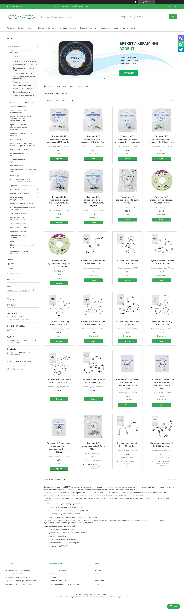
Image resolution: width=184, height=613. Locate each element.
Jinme (97, 574)
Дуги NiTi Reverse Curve (22, 73)
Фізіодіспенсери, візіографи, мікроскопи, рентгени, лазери (22, 144)
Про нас (41, 28)
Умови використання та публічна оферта (118, 28)
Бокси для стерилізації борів (21, 203)
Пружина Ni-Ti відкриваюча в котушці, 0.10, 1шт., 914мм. (59, 263)
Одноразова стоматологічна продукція (22, 51)
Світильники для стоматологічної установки (21, 218)
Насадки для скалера (18, 189)
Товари (51, 86)
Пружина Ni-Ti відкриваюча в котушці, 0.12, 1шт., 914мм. (161, 200)
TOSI (96, 577)
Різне (12, 241)
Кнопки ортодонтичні (22, 85)
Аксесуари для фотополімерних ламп (23, 170)
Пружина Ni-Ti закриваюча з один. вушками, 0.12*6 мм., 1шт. (93, 139)
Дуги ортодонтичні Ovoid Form (25, 64)
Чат (173, 606)
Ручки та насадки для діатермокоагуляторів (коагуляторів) (19, 126)
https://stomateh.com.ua (18, 365)
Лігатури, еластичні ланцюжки (25, 95)
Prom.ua (105, 594)
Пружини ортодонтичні (22, 82)
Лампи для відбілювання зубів (20, 160)
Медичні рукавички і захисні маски (22, 246)
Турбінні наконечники (14, 574)
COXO (97, 584)
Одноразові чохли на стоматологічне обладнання (21, 252)
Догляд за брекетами (21, 92)
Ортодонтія (61, 86)
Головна (10, 28)
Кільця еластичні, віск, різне (24, 88)
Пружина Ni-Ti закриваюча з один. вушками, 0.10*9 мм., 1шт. (127, 139)
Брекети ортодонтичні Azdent (25, 61)
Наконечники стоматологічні (22, 102)
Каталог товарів (24, 28)
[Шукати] (173, 16)
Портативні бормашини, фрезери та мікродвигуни (20, 180)
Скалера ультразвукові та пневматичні (21, 134)
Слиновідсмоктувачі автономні (18, 236)
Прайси (10, 259)
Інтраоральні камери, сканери (19, 154)
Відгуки (10, 268)
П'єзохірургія (15, 139)
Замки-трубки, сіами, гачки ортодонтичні (24, 77)
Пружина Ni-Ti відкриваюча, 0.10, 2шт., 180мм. (127, 200)
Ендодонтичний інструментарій (16, 198)
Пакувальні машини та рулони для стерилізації (22, 208)
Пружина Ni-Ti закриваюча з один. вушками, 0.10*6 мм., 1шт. (59, 139)
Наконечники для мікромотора (17, 577)
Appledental (99, 581)
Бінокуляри (14, 175)
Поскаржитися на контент (96, 597)
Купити (59, 159)
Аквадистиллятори (18, 231)
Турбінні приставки (18, 223)
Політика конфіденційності (118, 597)
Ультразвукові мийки (19, 213)
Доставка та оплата (67, 28)
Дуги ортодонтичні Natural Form (23, 69)
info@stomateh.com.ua (18, 369)
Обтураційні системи (18, 149)
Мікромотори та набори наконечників (20, 581)
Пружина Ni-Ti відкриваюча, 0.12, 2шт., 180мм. (93, 446)
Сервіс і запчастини (18, 106)
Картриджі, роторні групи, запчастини (20, 584)
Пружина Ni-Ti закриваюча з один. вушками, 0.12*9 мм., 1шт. (162, 139)
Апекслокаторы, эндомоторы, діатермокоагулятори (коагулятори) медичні (22, 118)
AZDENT (98, 570)
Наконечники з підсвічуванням (17, 570)
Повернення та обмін (88, 28)
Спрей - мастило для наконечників (18, 111)
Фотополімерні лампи (19, 165)
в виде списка (176, 100)
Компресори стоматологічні (21, 227)
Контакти (52, 28)
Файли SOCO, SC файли (19, 193)
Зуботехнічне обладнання (21, 185)
